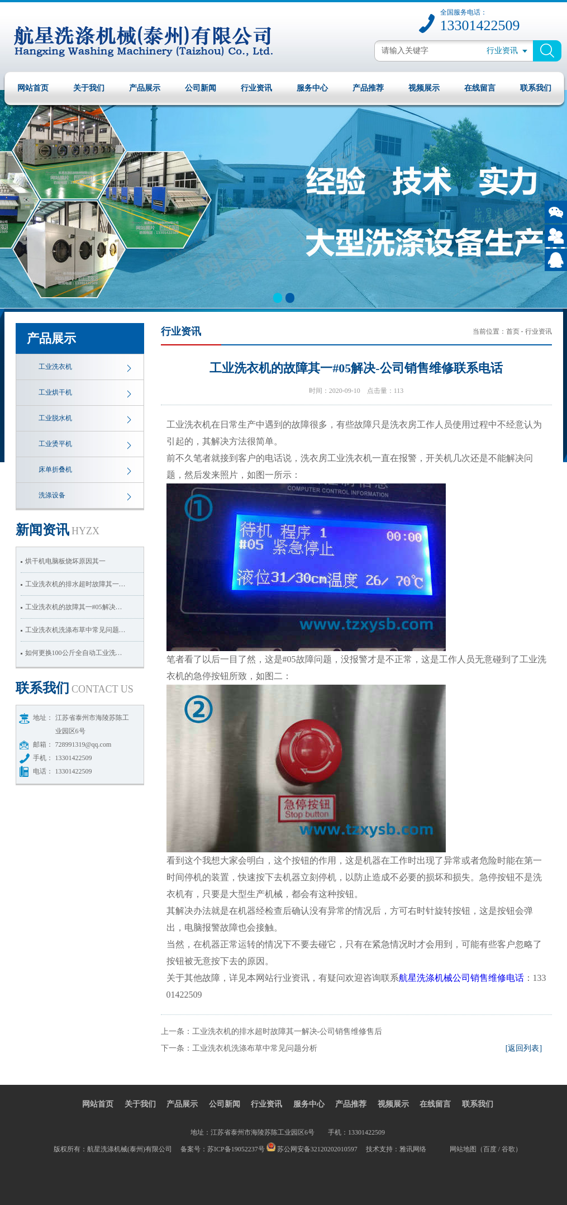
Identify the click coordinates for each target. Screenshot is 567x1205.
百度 (490, 1149)
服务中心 (312, 88)
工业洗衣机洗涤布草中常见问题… (75, 630)
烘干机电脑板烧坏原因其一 (65, 561)
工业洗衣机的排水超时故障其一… (75, 584)
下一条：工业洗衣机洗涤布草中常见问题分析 (239, 1048)
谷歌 (508, 1149)
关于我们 (88, 88)
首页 (513, 331)
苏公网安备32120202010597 (317, 1149)
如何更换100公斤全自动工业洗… (73, 653)
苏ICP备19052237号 (236, 1149)
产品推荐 (368, 88)
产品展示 (144, 88)
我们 (75, 688)
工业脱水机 (55, 418)
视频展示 (424, 88)
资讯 (58, 530)
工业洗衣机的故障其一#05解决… (73, 607)
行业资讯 (256, 88)
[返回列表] (524, 1048)
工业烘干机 (55, 392)
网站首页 (33, 88)
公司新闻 (200, 88)
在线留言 (479, 88)
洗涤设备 (52, 495)
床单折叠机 (55, 469)
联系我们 (535, 88)
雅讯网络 (412, 1149)
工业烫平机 (55, 444)
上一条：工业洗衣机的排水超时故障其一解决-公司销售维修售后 (272, 1031)
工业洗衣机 (55, 367)
